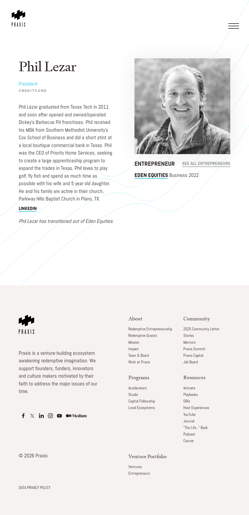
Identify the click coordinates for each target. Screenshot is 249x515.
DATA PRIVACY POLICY (34, 488)
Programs (138, 377)
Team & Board (138, 356)
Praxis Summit (194, 349)
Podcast (189, 434)
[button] (234, 18)
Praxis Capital (193, 356)
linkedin (28, 209)
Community (196, 318)
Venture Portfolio (147, 456)
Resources (194, 377)
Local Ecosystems (141, 408)
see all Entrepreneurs (206, 164)
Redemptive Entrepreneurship (150, 329)
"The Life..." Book (195, 428)
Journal (188, 421)
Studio (133, 395)
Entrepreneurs (139, 474)
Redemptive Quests (142, 336)
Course (188, 441)
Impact (133, 349)
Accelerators (137, 388)
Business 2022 (166, 175)
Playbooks (190, 395)
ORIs (186, 401)
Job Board (190, 362)
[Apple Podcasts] (23, 415)
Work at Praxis (139, 362)
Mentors (189, 343)
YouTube (189, 415)
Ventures (135, 467)
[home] (19, 13)
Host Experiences (196, 408)
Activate (189, 388)
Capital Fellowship (141, 401)
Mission (133, 343)
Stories (188, 336)
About (135, 318)
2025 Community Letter (201, 329)
